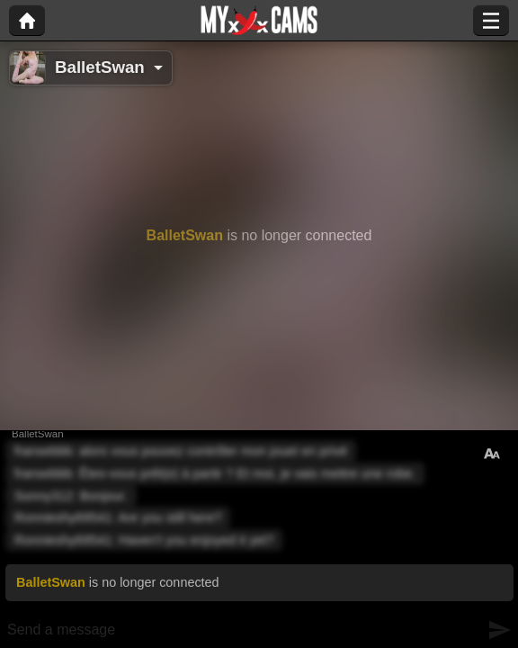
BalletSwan (100, 67)
